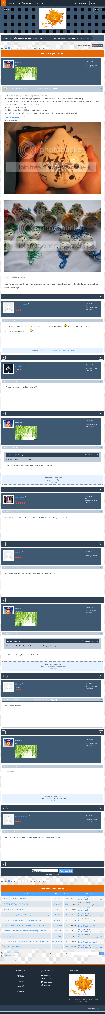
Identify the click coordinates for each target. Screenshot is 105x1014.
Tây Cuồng (57, 936)
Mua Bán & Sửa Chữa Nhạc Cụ (66, 38)
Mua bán (86, 38)
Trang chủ (20, 971)
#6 (101, 567)
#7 (101, 634)
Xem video (6, 9)
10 (35, 48)
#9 (101, 766)
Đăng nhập (96, 3)
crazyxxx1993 (21, 305)
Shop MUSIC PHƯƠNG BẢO (13, 947)
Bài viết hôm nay (25, 3)
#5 (101, 511)
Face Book (53, 482)
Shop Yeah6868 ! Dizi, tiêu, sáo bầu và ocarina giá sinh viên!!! (25, 930)
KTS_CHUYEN (57, 904)
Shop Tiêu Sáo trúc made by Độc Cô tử (17, 898)
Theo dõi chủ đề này (10, 955)
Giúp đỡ (44, 3)
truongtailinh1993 (96, 947)
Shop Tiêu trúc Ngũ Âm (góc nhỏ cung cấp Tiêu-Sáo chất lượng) (26, 914)
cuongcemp (57, 925)
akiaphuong (94, 904)
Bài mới (45, 976)
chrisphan (19, 366)
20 (67, 925)
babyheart (57, 920)
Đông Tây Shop (9, 936)
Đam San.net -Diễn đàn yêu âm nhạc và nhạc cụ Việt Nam (25, 38)
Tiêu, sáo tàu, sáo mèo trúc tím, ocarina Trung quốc (22, 920)
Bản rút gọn (47, 982)
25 (67, 947)
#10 (100, 831)
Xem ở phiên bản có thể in (11, 952)
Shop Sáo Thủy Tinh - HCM (13, 909)
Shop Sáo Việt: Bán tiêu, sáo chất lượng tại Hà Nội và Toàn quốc (26, 941)
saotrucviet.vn (57, 941)
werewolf (57, 930)
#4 (101, 447)
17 (67, 930)
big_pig (18, 552)
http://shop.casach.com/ (14, 117)
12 (67, 920)
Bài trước (49, 874)
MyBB (99, 1008)
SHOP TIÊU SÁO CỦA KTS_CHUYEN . (16, 904)
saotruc (56, 88)
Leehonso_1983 (95, 899)
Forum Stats (47, 979)
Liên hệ (45, 985)
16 (39, 48)
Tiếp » (44, 48)
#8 (101, 699)
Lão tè (57, 914)
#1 (101, 88)
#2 (101, 320)
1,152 (66, 904)
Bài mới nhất (83, 899)
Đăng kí (99, 10)
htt (57, 909)
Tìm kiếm (11, 3)
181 (67, 914)
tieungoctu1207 (21, 816)
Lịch (36, 3)
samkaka (92, 921)
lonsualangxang (57, 947)
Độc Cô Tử (57, 898)
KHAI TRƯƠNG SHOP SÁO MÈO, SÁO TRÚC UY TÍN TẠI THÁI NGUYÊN (27, 925)
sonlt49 (92, 926)
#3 (101, 381)
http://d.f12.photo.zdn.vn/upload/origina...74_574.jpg (55, 350)
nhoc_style (19, 497)
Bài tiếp (56, 874)
